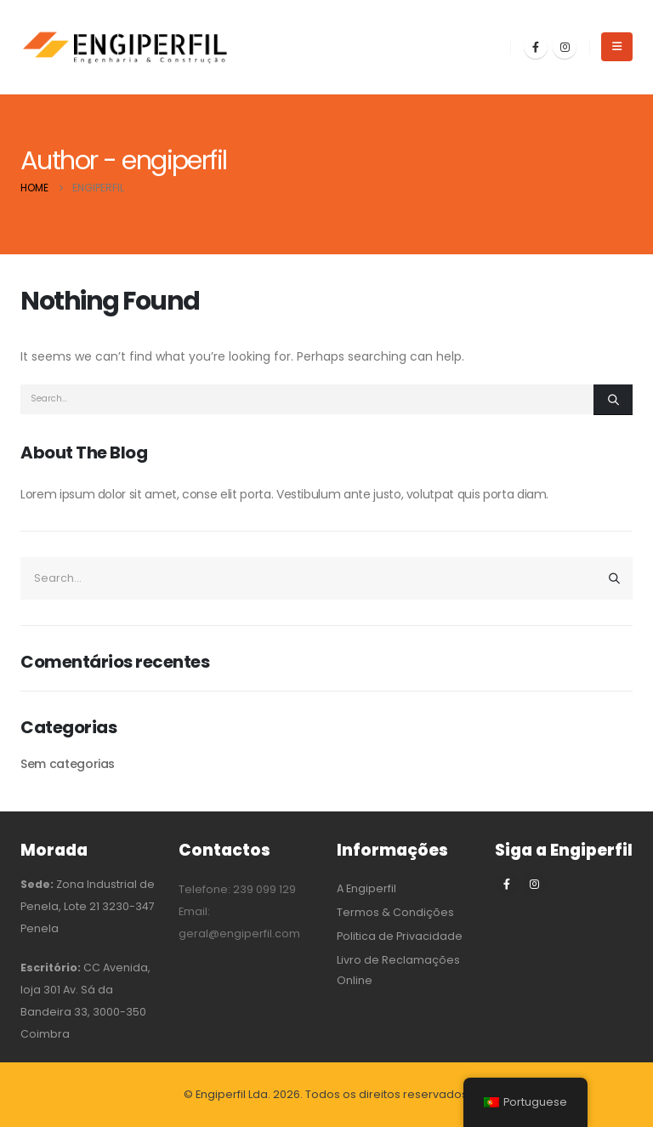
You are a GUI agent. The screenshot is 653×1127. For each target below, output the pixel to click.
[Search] (613, 399)
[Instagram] (564, 47)
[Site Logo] (126, 47)
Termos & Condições (395, 912)
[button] (617, 46)
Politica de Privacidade (400, 936)
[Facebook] (536, 47)
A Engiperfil (366, 888)
